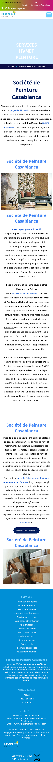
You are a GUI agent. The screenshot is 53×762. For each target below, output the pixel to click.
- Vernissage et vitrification (26, 621)
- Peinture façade (26, 624)
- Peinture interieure (26, 605)
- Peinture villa (26, 644)
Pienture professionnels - (29, 735)
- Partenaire (26, 702)
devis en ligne (11, 490)
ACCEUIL (11, 66)
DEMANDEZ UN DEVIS (26, 530)
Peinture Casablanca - (19, 729)
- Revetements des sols (26, 617)
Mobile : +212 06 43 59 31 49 (26, 715)
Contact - (26, 737)
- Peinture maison (26, 640)
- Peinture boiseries (26, 628)
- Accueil (27, 694)
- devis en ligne (26, 698)
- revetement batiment (26, 651)
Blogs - (44, 735)
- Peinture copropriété (26, 647)
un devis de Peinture (29, 498)
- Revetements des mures (26, 613)
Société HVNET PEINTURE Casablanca (31, 66)
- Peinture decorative (26, 632)
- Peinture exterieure (26, 609)
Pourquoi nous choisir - (29, 732)
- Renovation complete (26, 601)
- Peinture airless (26, 636)
